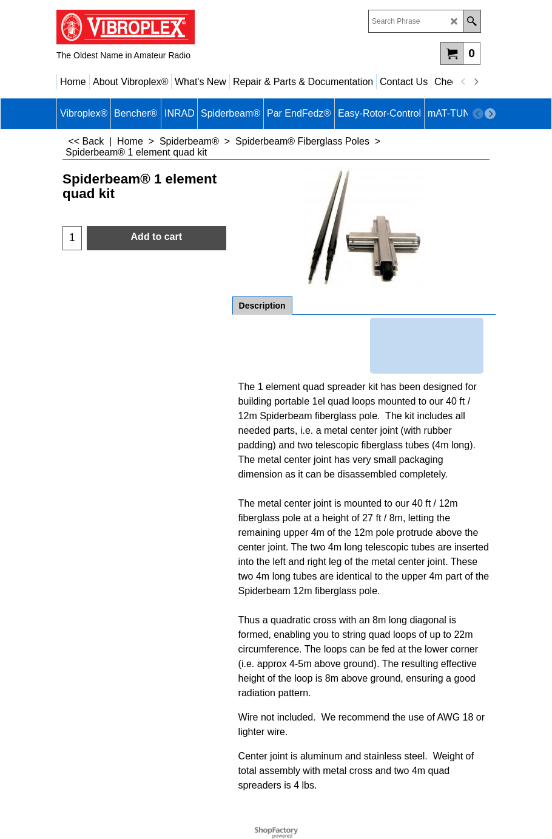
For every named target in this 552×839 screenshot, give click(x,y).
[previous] (463, 82)
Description (262, 305)
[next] (475, 82)
